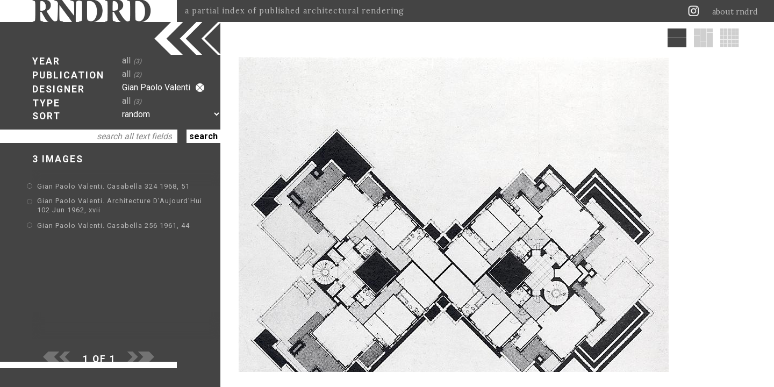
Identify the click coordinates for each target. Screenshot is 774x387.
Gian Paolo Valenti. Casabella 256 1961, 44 (113, 225)
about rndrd (735, 12)
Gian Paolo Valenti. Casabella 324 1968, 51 (113, 186)
